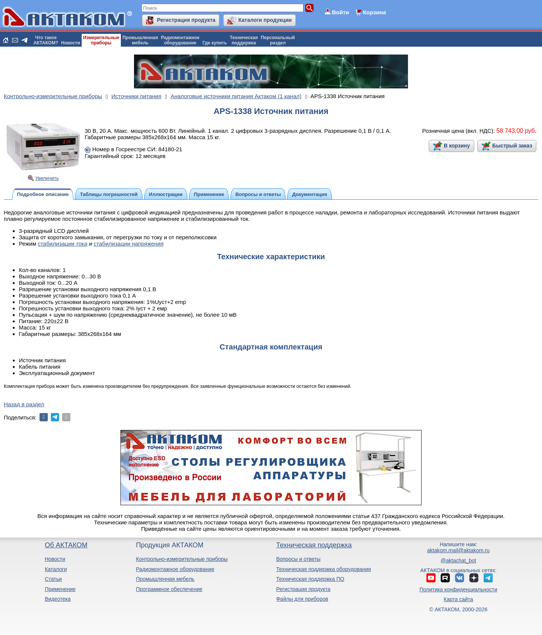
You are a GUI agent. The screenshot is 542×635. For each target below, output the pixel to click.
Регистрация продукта (186, 20)
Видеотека (58, 599)
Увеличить (47, 178)
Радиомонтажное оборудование (175, 569)
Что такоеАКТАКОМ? (45, 40)
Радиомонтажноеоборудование (180, 40)
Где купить (214, 43)
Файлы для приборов (302, 599)
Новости (70, 43)
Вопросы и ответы (298, 559)
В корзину (457, 146)
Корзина (374, 12)
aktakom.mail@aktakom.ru (458, 550)
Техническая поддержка (314, 545)
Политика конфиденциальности (459, 589)
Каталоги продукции (265, 20)
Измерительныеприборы (101, 40)
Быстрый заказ (512, 146)
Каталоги (56, 569)
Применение (60, 589)
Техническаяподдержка (244, 40)
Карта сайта (458, 599)
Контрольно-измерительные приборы (182, 559)
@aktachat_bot (458, 561)
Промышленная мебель (165, 579)
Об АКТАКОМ (66, 545)
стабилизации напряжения (129, 243)
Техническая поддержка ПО (310, 579)
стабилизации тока (62, 243)
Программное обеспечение (169, 589)
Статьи (53, 579)
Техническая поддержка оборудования (323, 569)
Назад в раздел (24, 404)
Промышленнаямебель (140, 40)
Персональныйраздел (278, 40)
